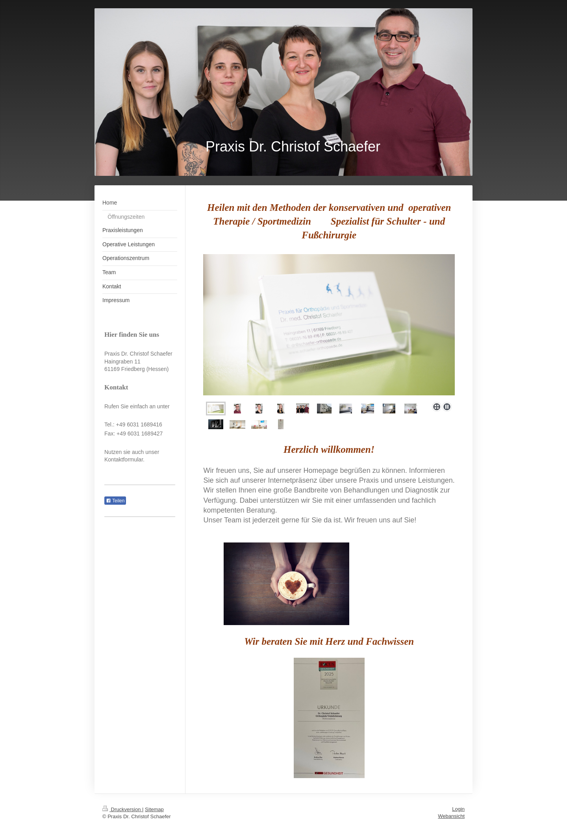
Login (458, 809)
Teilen (115, 501)
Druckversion (122, 809)
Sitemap (154, 809)
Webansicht (451, 816)
